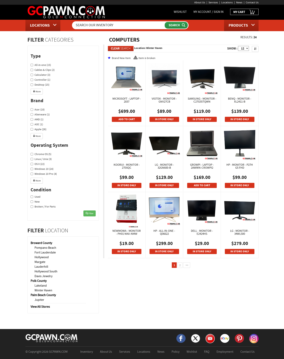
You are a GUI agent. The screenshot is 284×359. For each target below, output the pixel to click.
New (35, 201)
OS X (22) (38, 164)
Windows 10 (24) (42, 169)
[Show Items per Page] (243, 48)
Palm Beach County (43, 295)
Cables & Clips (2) (43, 70)
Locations (227, 2)
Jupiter (39, 300)
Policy (175, 352)
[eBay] (224, 338)
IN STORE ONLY (164, 119)
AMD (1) (37, 119)
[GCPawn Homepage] (66, 12)
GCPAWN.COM (58, 352)
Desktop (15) (40, 84)
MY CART (244, 12)
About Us (199, 2)
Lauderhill (41, 267)
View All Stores (40, 307)
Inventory (86, 352)
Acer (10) (38, 109)
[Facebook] (181, 338)
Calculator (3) (40, 75)
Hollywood (42, 257)
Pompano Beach (45, 248)
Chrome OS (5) (41, 154)
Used (35, 196)
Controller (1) (40, 79)
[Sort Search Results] (255, 49)
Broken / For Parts (43, 206)
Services (213, 2)
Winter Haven (43, 290)
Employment (225, 352)
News (239, 2)
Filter (89, 213)
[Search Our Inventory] (119, 25)
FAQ (206, 352)
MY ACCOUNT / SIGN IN (208, 12)
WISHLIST (180, 12)
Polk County (39, 281)
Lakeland (41, 286)
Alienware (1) (40, 114)
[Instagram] (254, 338)
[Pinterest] (239, 338)
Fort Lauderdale (45, 252)
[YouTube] (210, 338)
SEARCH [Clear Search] (121, 48)
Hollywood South (46, 271)
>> (186, 265)
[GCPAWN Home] (51, 338)
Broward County (41, 243)
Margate (40, 262)
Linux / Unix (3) (41, 159)
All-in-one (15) (41, 65)
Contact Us (252, 2)
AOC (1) (37, 124)
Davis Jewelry (43, 276)
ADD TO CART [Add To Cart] (127, 119)
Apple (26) (38, 129)
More (37, 91)
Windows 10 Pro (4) (44, 174)
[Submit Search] (176, 25)
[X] (195, 338)
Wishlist (192, 352)
